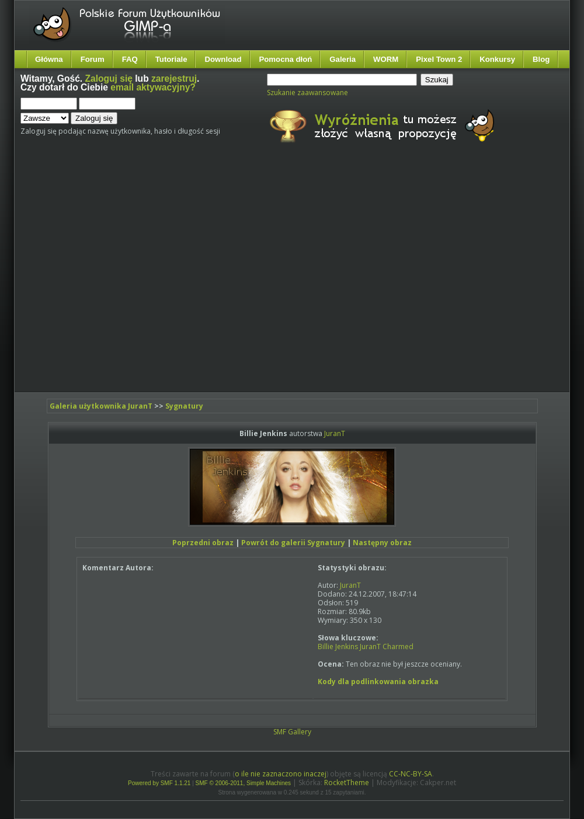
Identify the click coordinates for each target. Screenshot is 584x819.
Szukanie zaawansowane (307, 92)
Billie (325, 646)
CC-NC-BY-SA (410, 774)
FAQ (130, 59)
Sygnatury (184, 406)
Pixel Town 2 (439, 59)
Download (222, 59)
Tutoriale (171, 59)
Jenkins (346, 646)
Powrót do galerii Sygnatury (293, 543)
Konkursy (497, 59)
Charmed (398, 646)
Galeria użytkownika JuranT (101, 406)
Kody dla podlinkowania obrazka (378, 681)
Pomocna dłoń (285, 59)
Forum (93, 59)
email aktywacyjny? (153, 87)
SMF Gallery (292, 732)
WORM (385, 59)
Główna (49, 59)
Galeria (342, 59)
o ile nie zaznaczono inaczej (280, 774)
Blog (541, 59)
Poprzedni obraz (203, 543)
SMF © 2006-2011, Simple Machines (243, 783)
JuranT (334, 433)
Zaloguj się (109, 78)
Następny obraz (382, 543)
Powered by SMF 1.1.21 (159, 783)
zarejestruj (174, 78)
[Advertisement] (109, 277)
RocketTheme (346, 782)
